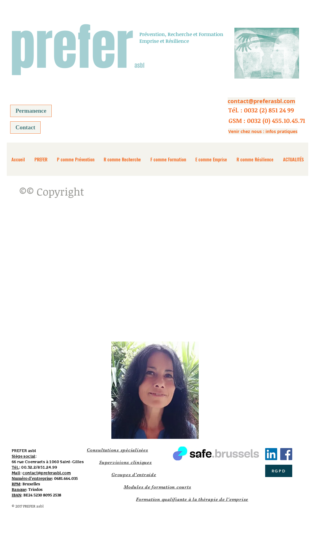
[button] (261, 110)
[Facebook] (286, 454)
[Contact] (25, 127)
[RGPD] (278, 471)
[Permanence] (31, 111)
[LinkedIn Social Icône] (271, 454)
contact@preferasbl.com (46, 473)
